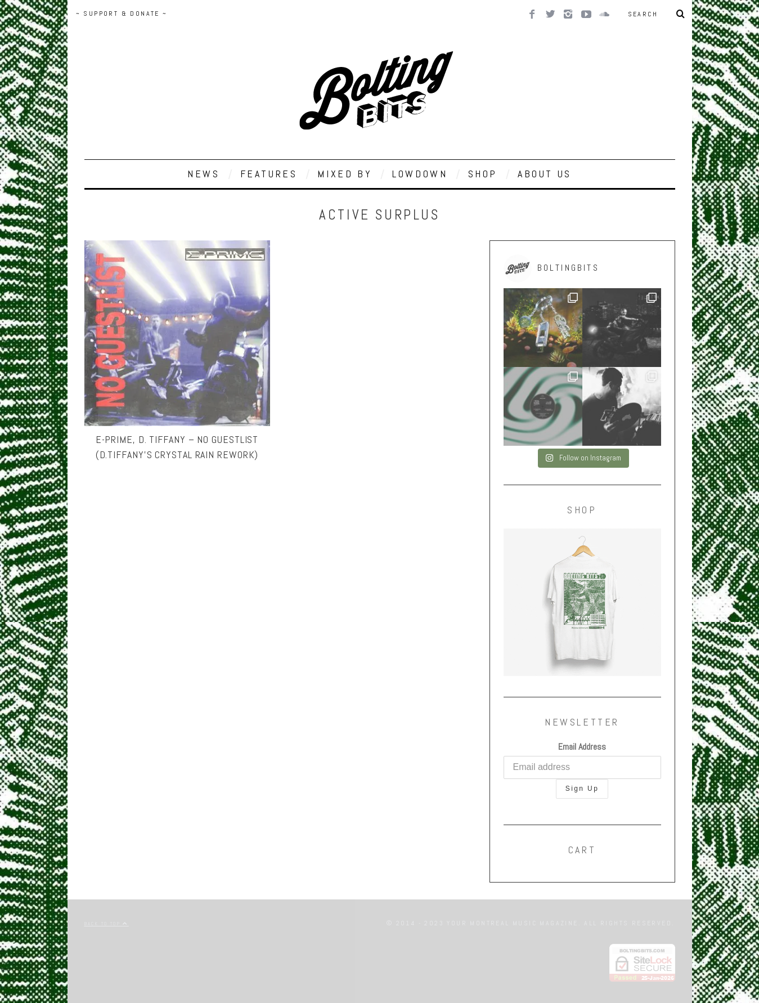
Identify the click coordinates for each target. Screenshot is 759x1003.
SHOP (482, 173)
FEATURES (269, 173)
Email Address (582, 747)
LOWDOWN (419, 173)
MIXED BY (344, 173)
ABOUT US (545, 173)
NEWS (203, 173)
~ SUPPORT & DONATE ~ (122, 13)
